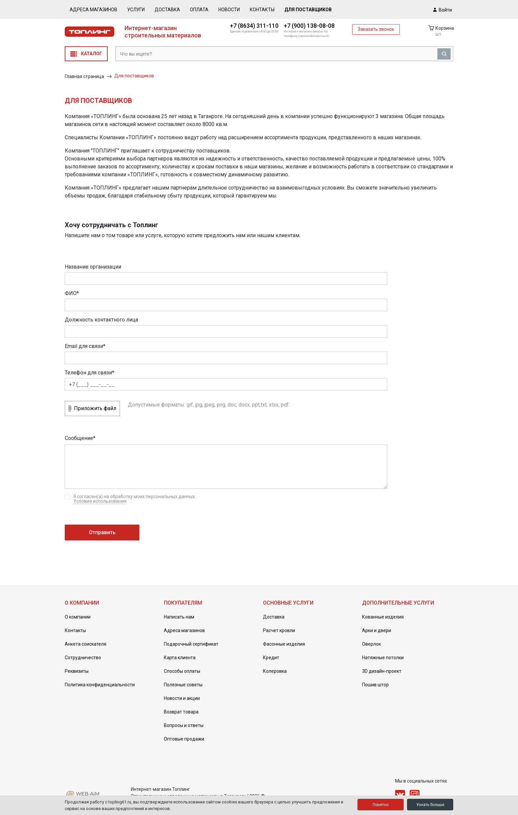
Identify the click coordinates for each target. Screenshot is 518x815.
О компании (78, 617)
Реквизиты (77, 671)
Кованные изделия (383, 617)
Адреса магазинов (93, 9)
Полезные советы (183, 684)
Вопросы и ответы (184, 725)
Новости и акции (182, 698)
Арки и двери (376, 630)
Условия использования (100, 501)
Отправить (102, 532)
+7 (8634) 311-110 (254, 25)
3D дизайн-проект (381, 671)
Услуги (136, 9)
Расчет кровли (279, 630)
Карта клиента (180, 657)
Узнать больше (430, 804)
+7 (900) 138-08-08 (309, 25)
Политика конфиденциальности (100, 684)
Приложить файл (92, 408)
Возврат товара (181, 711)
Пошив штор (375, 684)
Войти (442, 9)
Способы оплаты (182, 671)
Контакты (262, 9)
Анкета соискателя (85, 644)
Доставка (167, 9)
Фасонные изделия (284, 644)
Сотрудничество (83, 657)
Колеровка (275, 671)
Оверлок (371, 644)
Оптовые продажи (184, 739)
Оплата (199, 9)
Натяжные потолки (383, 657)
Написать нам (179, 617)
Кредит (271, 657)
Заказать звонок (376, 29)
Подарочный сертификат (191, 644)
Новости (229, 9)
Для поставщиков (308, 9)
